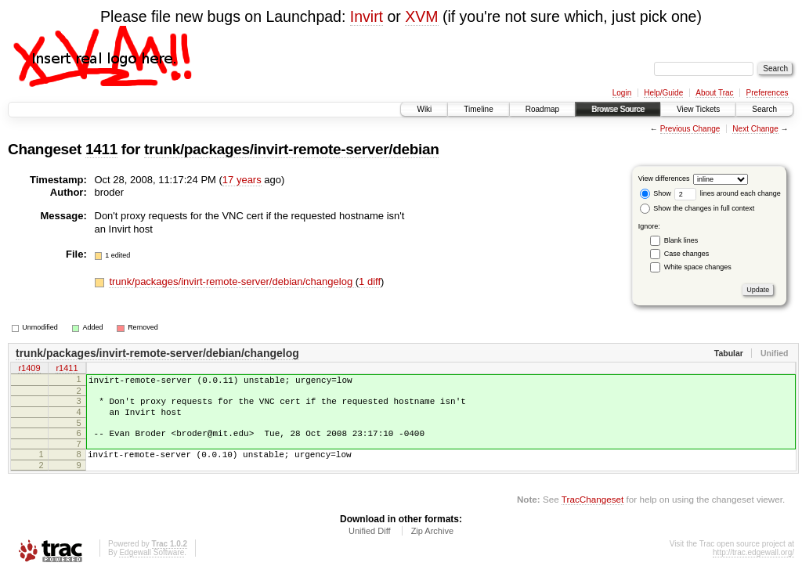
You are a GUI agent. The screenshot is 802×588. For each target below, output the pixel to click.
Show (655, 193)
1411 (101, 149)
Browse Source (618, 109)
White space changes (698, 267)
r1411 (67, 369)
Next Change (755, 128)
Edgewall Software (151, 566)
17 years (242, 180)
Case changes (687, 254)
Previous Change (690, 128)
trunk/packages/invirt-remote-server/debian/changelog (232, 281)
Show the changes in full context (697, 208)
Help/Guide (663, 92)
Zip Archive (432, 545)
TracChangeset (592, 513)
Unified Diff (370, 545)
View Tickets (698, 109)
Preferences (767, 92)
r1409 (29, 369)
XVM (421, 16)
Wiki (424, 109)
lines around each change (727, 193)
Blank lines (681, 240)
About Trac (714, 92)
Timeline (478, 109)
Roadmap (542, 109)
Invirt (366, 16)
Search (764, 109)
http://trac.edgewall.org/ (753, 566)
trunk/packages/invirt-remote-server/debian (291, 149)
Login (621, 92)
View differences (664, 178)
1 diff (370, 281)
